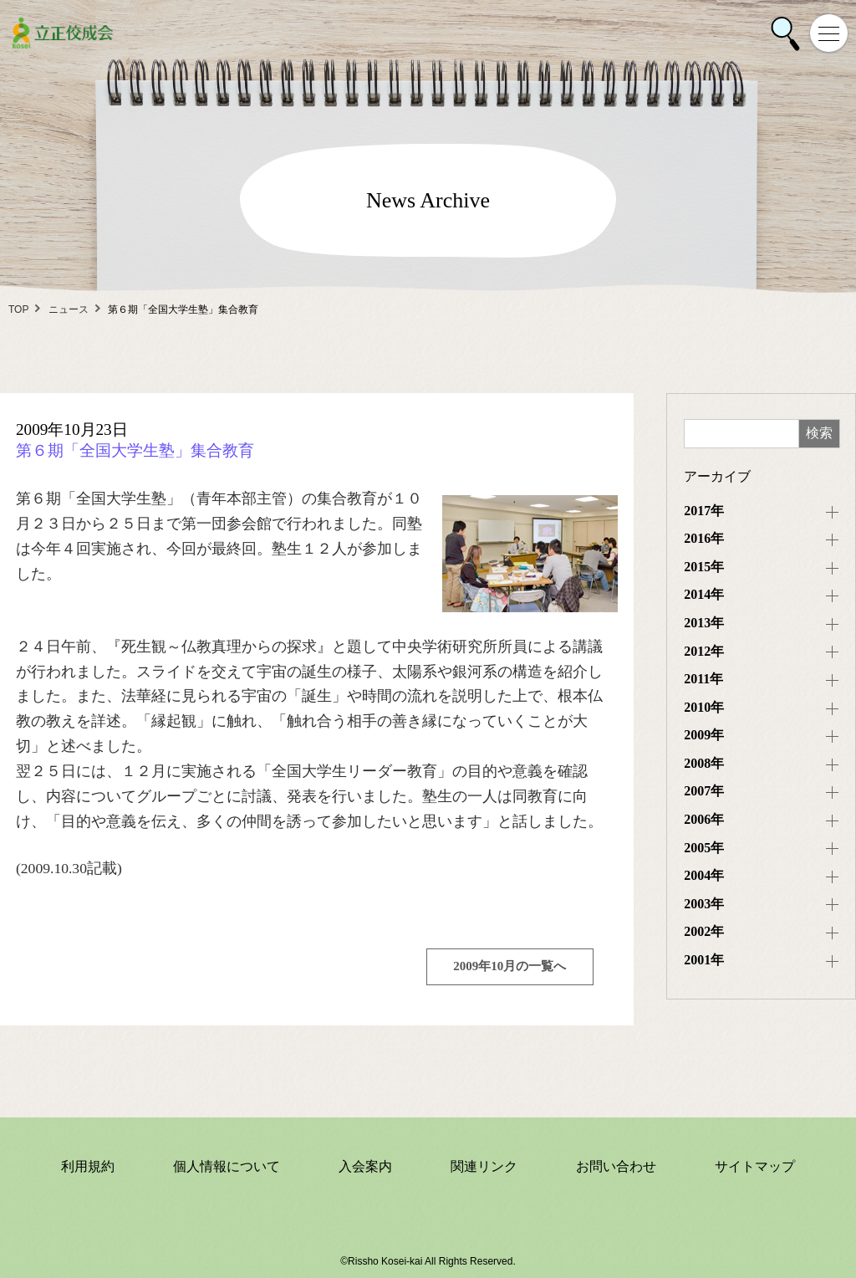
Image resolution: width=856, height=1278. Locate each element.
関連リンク (484, 1166)
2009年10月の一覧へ (509, 966)
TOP (18, 309)
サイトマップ (755, 1166)
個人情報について (226, 1166)
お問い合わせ (616, 1166)
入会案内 (365, 1166)
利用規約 (88, 1166)
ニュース (68, 309)
